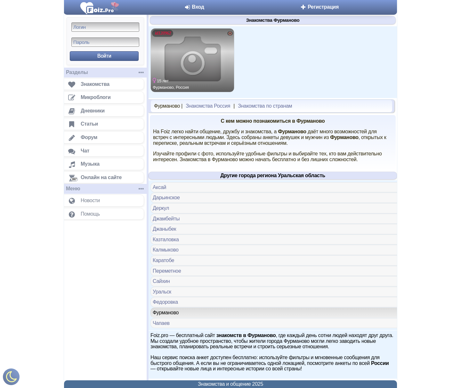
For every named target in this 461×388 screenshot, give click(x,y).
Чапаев (161, 323)
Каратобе (163, 260)
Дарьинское (166, 197)
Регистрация (319, 7)
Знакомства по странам (265, 106)
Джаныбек (164, 229)
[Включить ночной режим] (11, 378)
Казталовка (166, 239)
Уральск (162, 291)
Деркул (161, 208)
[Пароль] (105, 42)
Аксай (159, 187)
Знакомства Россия (208, 106)
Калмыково (166, 249)
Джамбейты (166, 218)
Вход (194, 7)
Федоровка (165, 302)
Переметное (167, 271)
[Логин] (105, 27)
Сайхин (161, 281)
